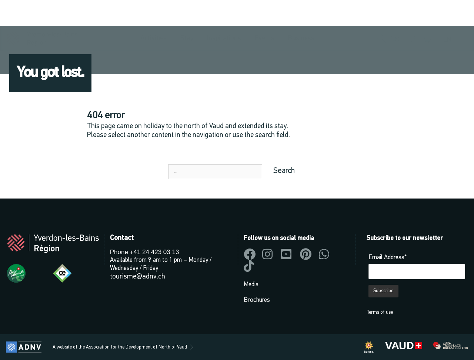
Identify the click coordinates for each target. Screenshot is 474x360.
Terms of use (380, 312)
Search (284, 171)
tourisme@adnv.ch (137, 276)
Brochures (257, 300)
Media (251, 284)
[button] (381, 13)
